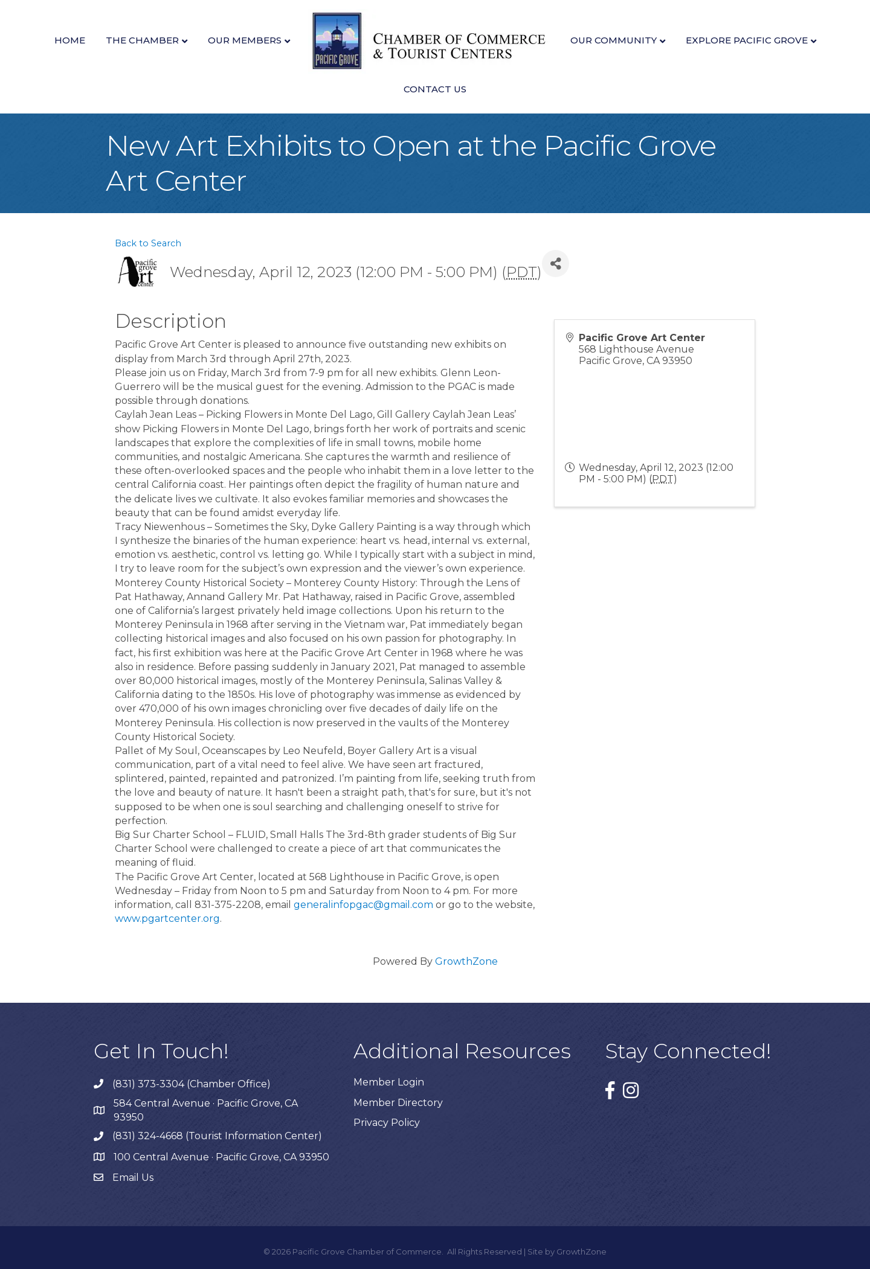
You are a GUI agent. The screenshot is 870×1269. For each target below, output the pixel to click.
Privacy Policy (386, 1122)
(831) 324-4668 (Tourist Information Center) (217, 1136)
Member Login (388, 1082)
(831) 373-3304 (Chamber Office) (191, 1084)
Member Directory (398, 1102)
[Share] (555, 263)
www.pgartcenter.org (167, 918)
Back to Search (148, 243)
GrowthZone (466, 961)
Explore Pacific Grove (747, 40)
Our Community (613, 40)
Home (69, 40)
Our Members (245, 40)
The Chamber (142, 40)
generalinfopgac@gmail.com (363, 904)
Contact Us (435, 89)
